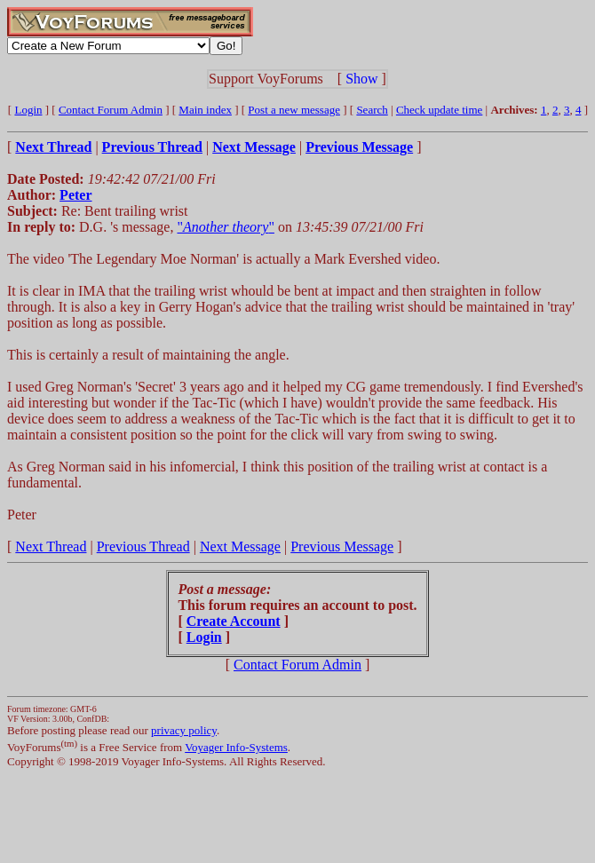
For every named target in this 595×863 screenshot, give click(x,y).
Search (371, 109)
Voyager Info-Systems (236, 747)
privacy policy (184, 730)
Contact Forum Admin (111, 109)
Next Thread (50, 546)
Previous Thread (143, 546)
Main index (205, 109)
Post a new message (294, 109)
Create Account (233, 621)
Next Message (240, 546)
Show (361, 78)
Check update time (439, 109)
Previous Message (341, 546)
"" (225, 226)
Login (28, 109)
